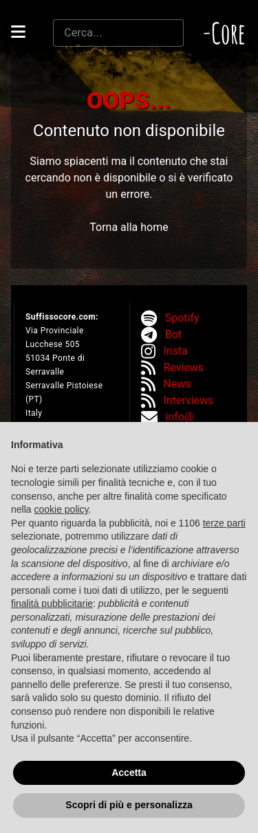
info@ (180, 416)
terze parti (224, 523)
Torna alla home (128, 227)
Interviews (189, 400)
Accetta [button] (129, 772)
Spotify (182, 317)
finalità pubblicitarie (52, 603)
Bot (173, 334)
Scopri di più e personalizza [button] (128, 804)
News (177, 383)
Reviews (184, 367)
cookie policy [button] (61, 509)
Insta (176, 350)
